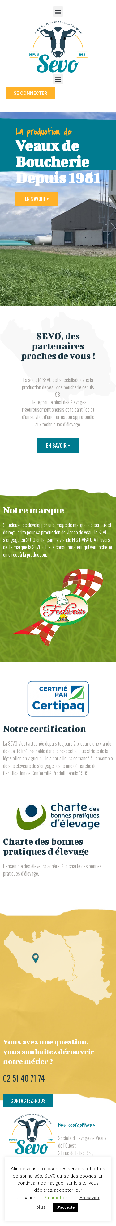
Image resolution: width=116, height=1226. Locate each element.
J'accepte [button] (66, 1207)
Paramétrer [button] (55, 1197)
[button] (58, 11)
